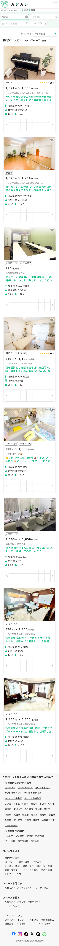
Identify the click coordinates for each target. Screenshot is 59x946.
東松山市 (18, 809)
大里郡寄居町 (11, 825)
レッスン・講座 (12, 866)
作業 (19, 874)
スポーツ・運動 (44, 866)
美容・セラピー (12, 870)
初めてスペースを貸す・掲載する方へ (22, 902)
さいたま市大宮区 (13, 793)
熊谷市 (34, 804)
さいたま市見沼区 (32, 793)
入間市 (17, 815)
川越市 (25, 804)
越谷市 (47, 809)
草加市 (38, 809)
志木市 (34, 815)
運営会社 (9, 924)
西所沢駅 (35, 841)
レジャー (9, 874)
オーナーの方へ (12, 906)
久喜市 (8, 820)
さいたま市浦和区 (32, 798)
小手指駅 (20, 836)
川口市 (43, 804)
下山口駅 (9, 836)
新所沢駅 (39, 836)
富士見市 (18, 820)
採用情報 (21, 924)
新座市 (52, 815)
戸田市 (8, 815)
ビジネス (37, 862)
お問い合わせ (44, 924)
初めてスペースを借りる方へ (18, 888)
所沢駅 (30, 836)
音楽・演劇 (46, 870)
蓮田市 (36, 820)
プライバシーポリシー (15, 920)
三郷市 (27, 820)
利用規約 (33, 920)
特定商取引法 (47, 920)
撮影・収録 (24, 862)
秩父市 (51, 804)
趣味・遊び (28, 866)
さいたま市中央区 (13, 798)
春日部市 (28, 809)
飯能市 (8, 809)
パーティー (10, 862)
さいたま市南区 (12, 804)
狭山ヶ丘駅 (10, 841)
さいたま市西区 (25, 788)
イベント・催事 (30, 870)
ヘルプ (32, 924)
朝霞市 (25, 815)
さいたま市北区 (42, 788)
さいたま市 (10, 788)
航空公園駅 (23, 841)
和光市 (43, 815)
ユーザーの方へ (42, 888)
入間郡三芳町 (48, 820)
